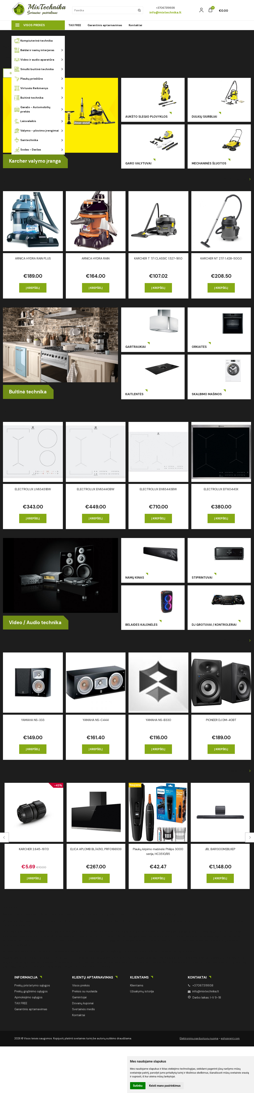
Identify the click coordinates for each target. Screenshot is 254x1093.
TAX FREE (74, 25)
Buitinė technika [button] (28, 97)
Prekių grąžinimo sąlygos (31, 991)
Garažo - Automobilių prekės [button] (32, 109)
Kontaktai (135, 25)
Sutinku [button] (138, 1085)
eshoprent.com (230, 1038)
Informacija (26, 977)
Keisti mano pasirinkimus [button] (164, 1085)
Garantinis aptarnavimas (105, 25)
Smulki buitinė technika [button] (34, 69)
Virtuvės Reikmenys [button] (31, 88)
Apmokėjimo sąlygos (28, 997)
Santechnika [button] (26, 140)
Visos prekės (30, 25)
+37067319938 (200, 985)
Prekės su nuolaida (84, 991)
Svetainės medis (83, 1009)
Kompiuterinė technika (33, 40)
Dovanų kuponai (82, 1003)
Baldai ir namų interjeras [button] (34, 50)
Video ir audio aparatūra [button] (34, 59)
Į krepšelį (33, 288)
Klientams (139, 977)
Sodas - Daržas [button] (27, 149)
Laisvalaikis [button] (25, 121)
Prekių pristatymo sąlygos (32, 985)
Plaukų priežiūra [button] (28, 78)
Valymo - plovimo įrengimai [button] (36, 130)
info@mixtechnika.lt (203, 991)
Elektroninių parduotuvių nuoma (199, 1038)
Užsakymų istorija (142, 991)
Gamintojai (79, 997)
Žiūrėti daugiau (236, 179)
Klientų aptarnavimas (92, 977)
